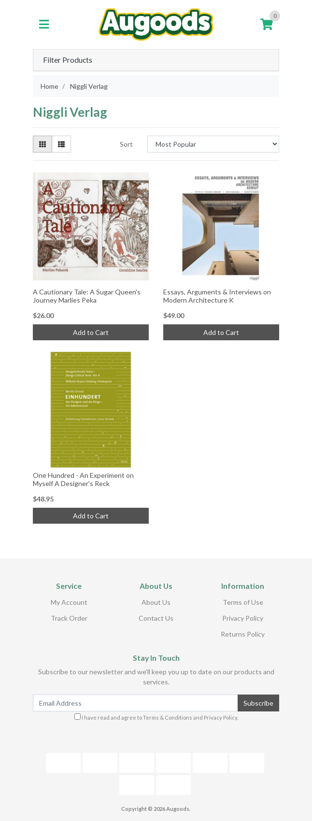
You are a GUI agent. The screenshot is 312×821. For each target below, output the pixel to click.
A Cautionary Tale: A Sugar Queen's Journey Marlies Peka (87, 296)
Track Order (69, 618)
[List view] (61, 144)
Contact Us (156, 618)
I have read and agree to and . (156, 717)
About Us (156, 602)
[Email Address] (135, 703)
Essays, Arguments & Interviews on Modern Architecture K (217, 296)
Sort (126, 144)
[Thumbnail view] (42, 144)
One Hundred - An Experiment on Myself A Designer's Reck (83, 479)
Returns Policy (243, 634)
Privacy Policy (242, 618)
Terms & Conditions (167, 717)
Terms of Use (243, 602)
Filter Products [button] (67, 60)
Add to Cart (91, 332)
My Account (69, 602)
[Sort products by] (213, 144)
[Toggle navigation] (44, 24)
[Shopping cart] (266, 24)
